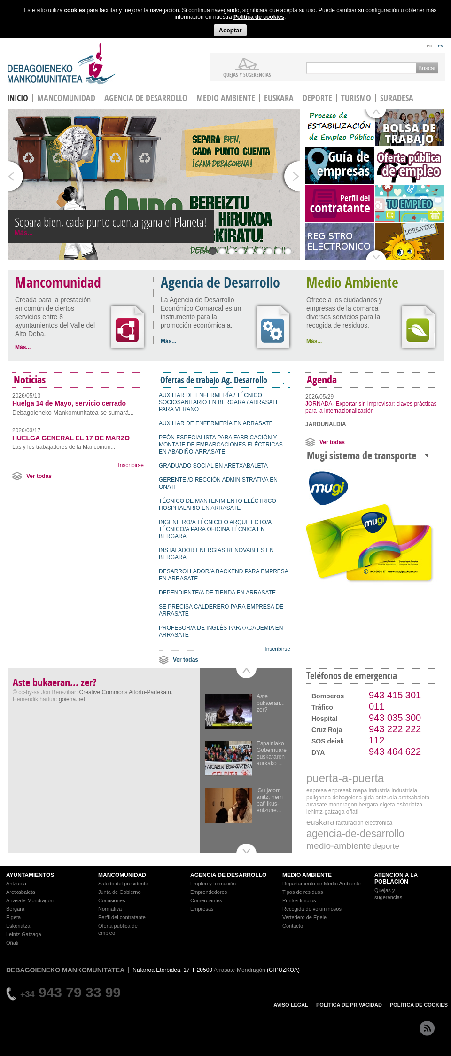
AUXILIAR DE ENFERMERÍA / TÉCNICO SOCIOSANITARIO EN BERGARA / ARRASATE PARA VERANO (219, 402)
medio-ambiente (338, 846)
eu (430, 45)
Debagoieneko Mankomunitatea (62, 64)
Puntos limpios (299, 900)
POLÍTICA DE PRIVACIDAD (349, 1005)
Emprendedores (208, 892)
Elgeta (13, 917)
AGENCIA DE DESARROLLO (228, 875)
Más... (24, 232)
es (440, 45)
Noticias (30, 380)
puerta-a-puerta (345, 778)
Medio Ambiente (225, 98)
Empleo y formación (213, 883)
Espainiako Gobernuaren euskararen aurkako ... (273, 753)
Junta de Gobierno (119, 892)
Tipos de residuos (302, 892)
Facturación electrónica (364, 823)
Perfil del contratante (122, 917)
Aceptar (229, 30)
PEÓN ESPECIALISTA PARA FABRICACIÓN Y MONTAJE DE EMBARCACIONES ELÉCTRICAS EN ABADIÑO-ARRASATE (221, 444)
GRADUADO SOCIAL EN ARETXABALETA (213, 465)
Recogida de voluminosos (312, 909)
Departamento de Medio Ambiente (321, 883)
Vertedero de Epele (304, 917)
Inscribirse (131, 465)
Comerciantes (206, 900)
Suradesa (396, 98)
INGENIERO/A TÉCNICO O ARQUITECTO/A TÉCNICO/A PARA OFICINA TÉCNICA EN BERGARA (215, 529)
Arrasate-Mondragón (30, 900)
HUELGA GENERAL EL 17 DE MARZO (71, 438)
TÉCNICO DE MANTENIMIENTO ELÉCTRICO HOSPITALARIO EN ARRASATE (217, 504)
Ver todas (39, 476)
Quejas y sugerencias (247, 74)
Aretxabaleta (20, 892)
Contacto (292, 926)
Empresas (202, 909)
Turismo (356, 98)
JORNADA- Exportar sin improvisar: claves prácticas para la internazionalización (370, 407)
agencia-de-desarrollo (355, 833)
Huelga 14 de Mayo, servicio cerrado (69, 403)
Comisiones (111, 900)
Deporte (317, 98)
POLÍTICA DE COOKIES (419, 1005)
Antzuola (16, 883)
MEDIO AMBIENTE (307, 875)
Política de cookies (258, 17)
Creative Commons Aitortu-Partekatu (125, 692)
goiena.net (72, 699)
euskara (320, 822)
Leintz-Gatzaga (23, 934)
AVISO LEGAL (290, 1005)
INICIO (17, 98)
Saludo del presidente (123, 883)
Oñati (12, 943)
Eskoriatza (18, 926)
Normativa (110, 909)
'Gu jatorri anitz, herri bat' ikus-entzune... (270, 800)
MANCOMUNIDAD (122, 875)
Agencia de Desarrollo (145, 98)
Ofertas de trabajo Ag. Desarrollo (213, 379)
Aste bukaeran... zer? (271, 703)
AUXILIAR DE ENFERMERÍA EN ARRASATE (216, 423)
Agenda (322, 380)
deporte (386, 846)
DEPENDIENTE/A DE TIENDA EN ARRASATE (217, 592)
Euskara (279, 98)
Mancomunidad (66, 98)
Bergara (15, 909)
